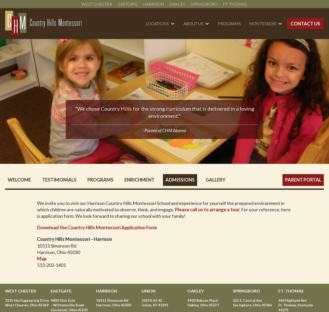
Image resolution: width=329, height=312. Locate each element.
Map (42, 258)
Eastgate (128, 4)
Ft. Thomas (235, 4)
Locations (157, 23)
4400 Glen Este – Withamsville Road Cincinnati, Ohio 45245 (69, 305)
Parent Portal (303, 180)
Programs (229, 23)
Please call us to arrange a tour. (207, 209)
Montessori (262, 23)
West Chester (97, 4)
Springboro (204, 4)
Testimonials (59, 180)
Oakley (177, 4)
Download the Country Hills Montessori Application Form (97, 227)
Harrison (153, 4)
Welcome (19, 180)
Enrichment (139, 180)
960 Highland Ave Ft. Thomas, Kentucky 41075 (295, 305)
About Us (193, 23)
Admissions (180, 180)
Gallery (215, 180)
